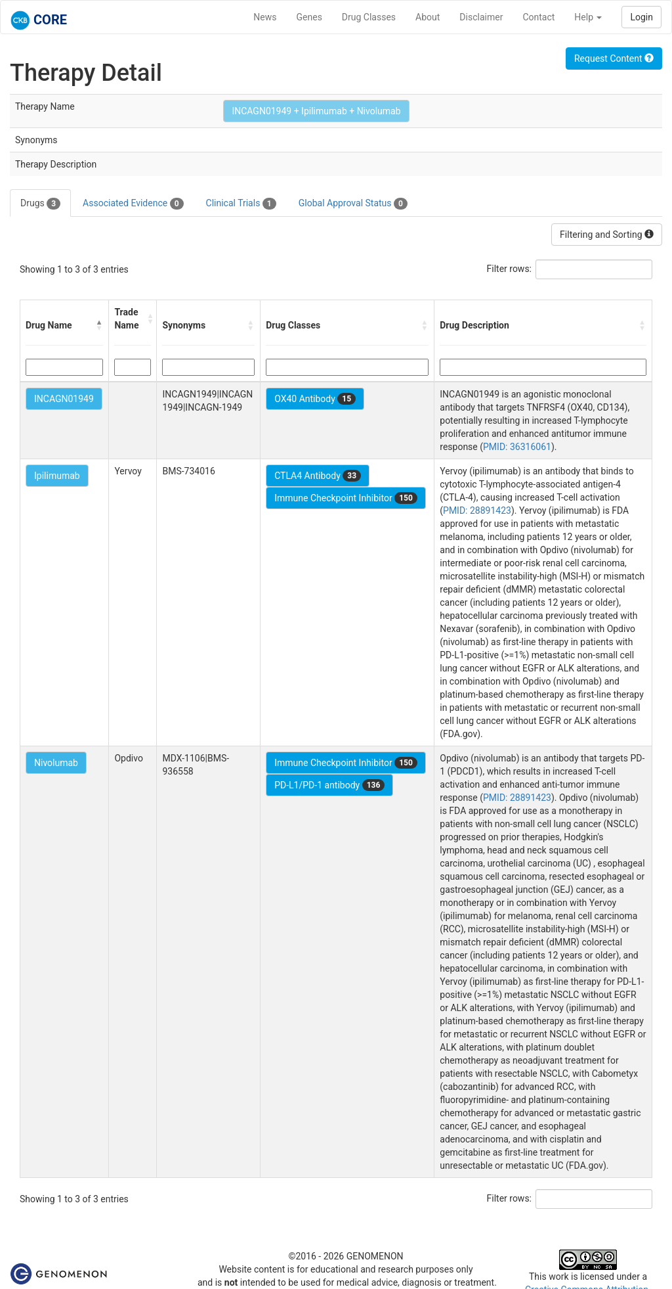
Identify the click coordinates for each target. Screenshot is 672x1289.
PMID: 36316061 (517, 446)
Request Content (614, 58)
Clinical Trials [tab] (241, 204)
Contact (538, 17)
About (427, 17)
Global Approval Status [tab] (353, 204)
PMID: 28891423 (477, 510)
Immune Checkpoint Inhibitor (345, 498)
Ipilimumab (57, 475)
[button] (99, 325)
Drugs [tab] (40, 204)
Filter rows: (509, 268)
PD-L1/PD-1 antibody (329, 785)
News (264, 17)
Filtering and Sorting (607, 234)
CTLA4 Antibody (317, 476)
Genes (309, 17)
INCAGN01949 (64, 399)
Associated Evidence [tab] (133, 204)
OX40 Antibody (315, 399)
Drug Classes (369, 17)
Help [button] (588, 17)
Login (641, 17)
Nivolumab (56, 763)
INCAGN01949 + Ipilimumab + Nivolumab (316, 111)
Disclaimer (481, 17)
